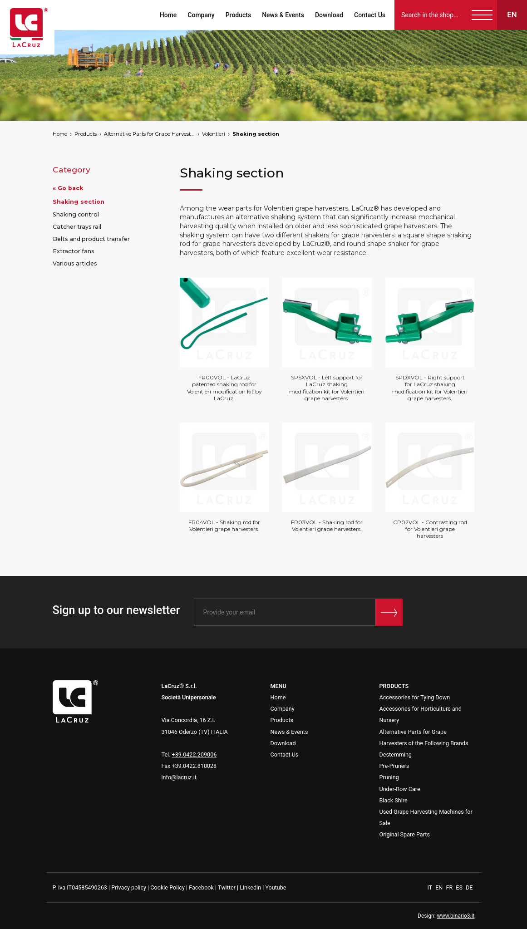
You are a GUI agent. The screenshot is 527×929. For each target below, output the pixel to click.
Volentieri (213, 134)
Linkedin (250, 887)
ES (460, 887)
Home (168, 15)
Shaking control (76, 214)
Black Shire (393, 800)
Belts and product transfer (91, 239)
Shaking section (255, 134)
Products (238, 15)
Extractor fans (73, 251)
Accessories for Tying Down (414, 697)
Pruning (389, 777)
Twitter (227, 887)
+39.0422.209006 (194, 754)
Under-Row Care (399, 789)
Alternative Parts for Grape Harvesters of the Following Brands (149, 134)
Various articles (75, 263)
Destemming (395, 754)
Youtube (275, 887)
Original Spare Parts (404, 834)
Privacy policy (128, 887)
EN (439, 887)
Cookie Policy (167, 887)
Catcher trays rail (77, 226)
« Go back (68, 188)
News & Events (283, 15)
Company (200, 15)
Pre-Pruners (394, 765)
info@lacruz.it (179, 777)
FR (450, 887)
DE (469, 887)
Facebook (201, 887)
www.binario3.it (456, 916)
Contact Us (369, 15)
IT (431, 887)
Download (329, 15)
